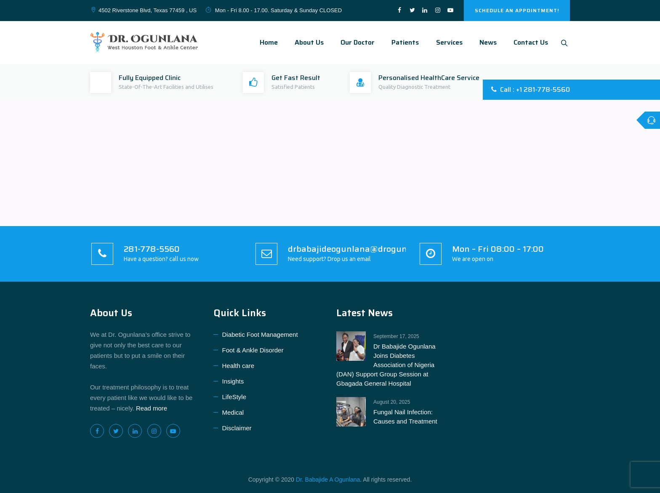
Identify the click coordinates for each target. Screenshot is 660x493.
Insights (233, 381)
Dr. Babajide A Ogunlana (328, 479)
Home (267, 42)
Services (447, 42)
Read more (151, 408)
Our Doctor (355, 42)
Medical (233, 412)
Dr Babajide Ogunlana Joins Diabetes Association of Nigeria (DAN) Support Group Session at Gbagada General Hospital (386, 365)
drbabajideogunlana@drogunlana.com (365, 249)
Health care (238, 365)
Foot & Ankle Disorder (253, 350)
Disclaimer (237, 428)
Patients (403, 42)
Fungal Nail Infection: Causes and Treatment (405, 416)
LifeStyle (234, 396)
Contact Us (528, 42)
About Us (307, 42)
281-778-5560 (152, 249)
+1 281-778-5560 (543, 89)
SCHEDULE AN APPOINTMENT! (517, 10)
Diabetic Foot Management (260, 334)
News (486, 42)
